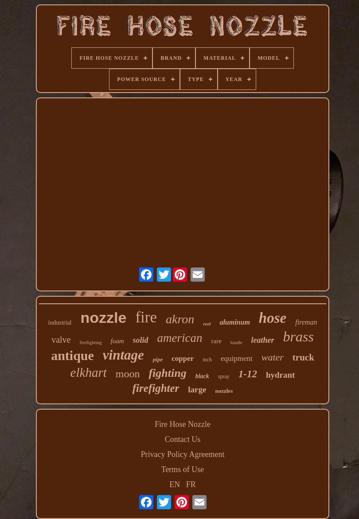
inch (207, 359)
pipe (158, 359)
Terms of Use (182, 469)
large (197, 389)
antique (72, 355)
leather (262, 340)
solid (140, 340)
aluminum (234, 322)
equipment (237, 358)
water (272, 357)
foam (117, 341)
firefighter (156, 388)
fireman (306, 322)
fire (146, 317)
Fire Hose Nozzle (183, 424)
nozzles (224, 390)
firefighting (90, 342)
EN (174, 484)
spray (224, 376)
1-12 (247, 374)
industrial (60, 322)
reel (207, 323)
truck (303, 357)
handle (236, 342)
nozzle (103, 317)
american (180, 338)
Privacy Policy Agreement (183, 454)
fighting (167, 373)
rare (216, 341)
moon (128, 374)
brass (298, 337)
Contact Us (183, 439)
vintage (123, 355)
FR (191, 484)
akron (180, 319)
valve (60, 340)
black (202, 376)
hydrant (280, 375)
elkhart (88, 372)
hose (272, 318)
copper (183, 358)
